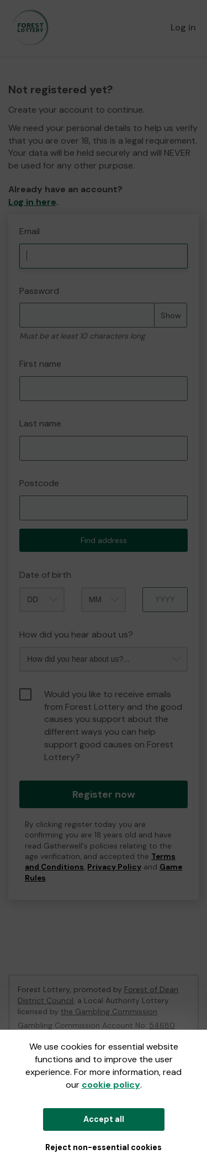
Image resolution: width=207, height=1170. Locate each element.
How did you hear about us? (76, 634)
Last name (40, 423)
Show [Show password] (171, 315)
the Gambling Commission (109, 1011)
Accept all (103, 1119)
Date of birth (45, 575)
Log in (183, 27)
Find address (104, 540)
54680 (162, 1025)
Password (39, 291)
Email (29, 231)
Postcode (39, 483)
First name (40, 364)
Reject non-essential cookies (103, 1147)
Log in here (32, 202)
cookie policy (111, 1084)
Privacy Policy (114, 867)
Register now (103, 794)
